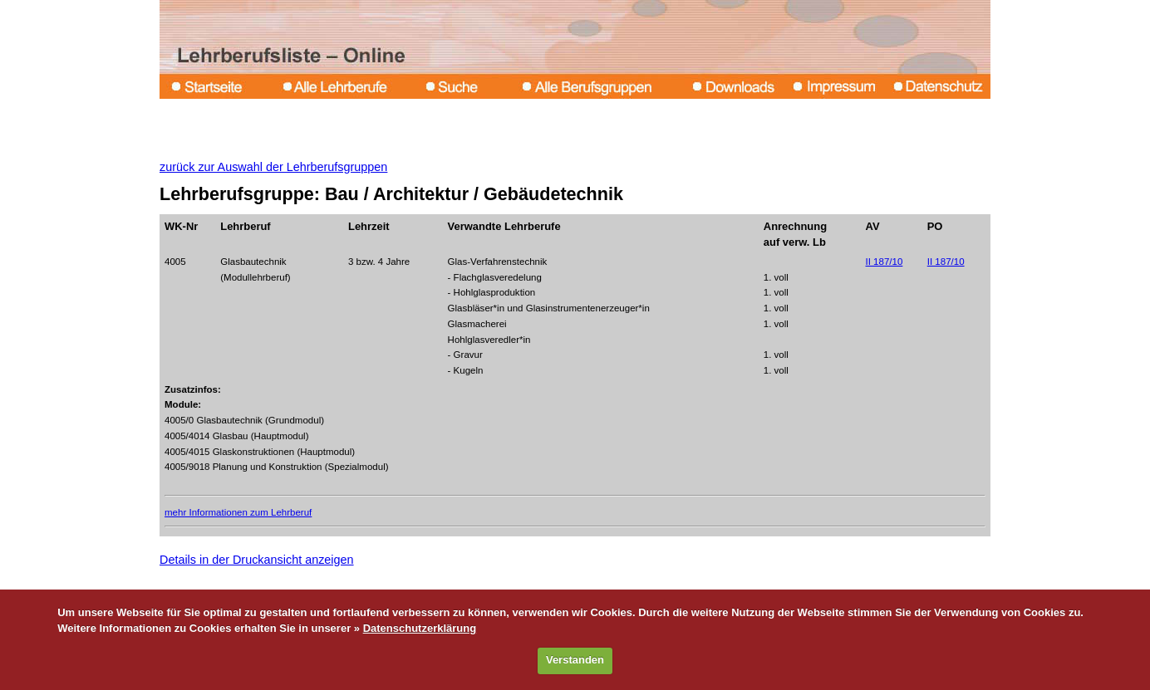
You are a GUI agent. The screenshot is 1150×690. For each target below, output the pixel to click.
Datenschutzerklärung (420, 628)
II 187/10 (884, 262)
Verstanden (575, 659)
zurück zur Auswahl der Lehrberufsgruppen (273, 167)
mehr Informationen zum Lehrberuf (238, 512)
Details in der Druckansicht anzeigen (257, 559)
